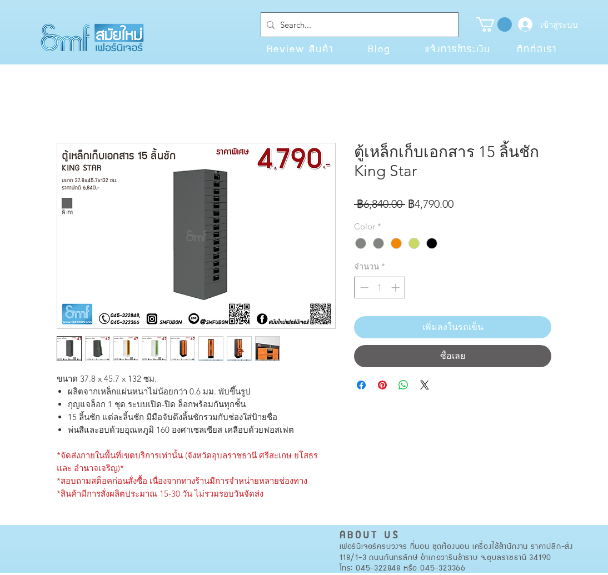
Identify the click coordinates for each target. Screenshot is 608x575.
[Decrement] (363, 287)
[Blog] (379, 48)
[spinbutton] (380, 287)
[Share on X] (424, 385)
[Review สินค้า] (300, 48)
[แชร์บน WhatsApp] (403, 385)
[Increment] (396, 287)
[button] (494, 24)
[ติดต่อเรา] (536, 48)
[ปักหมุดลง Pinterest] (382, 385)
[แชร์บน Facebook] (361, 385)
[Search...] (357, 25)
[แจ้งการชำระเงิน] (457, 48)
